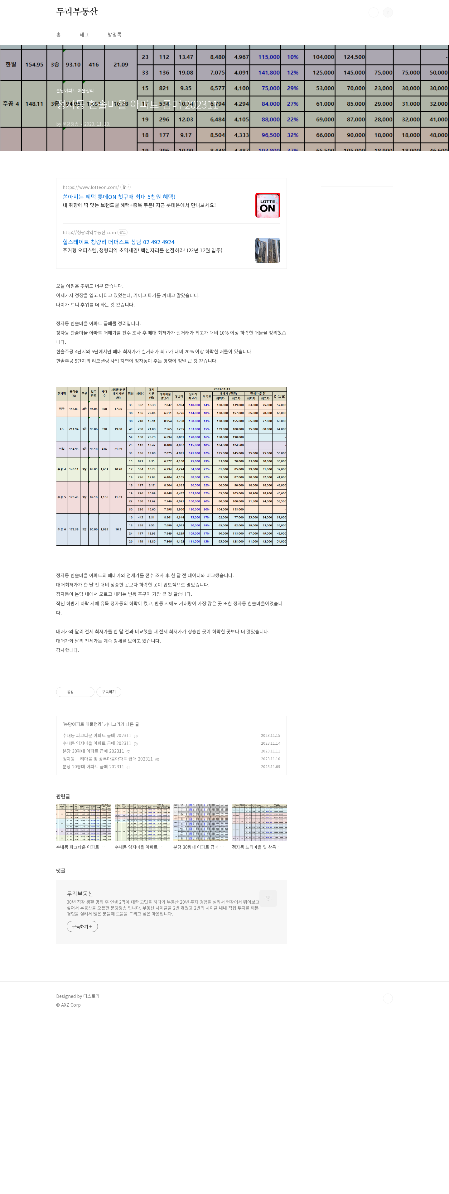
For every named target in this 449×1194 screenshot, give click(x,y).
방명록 (115, 34)
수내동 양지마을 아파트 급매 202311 (97, 918)
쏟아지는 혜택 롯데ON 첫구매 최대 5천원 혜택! (119, 196)
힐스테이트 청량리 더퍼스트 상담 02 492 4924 (118, 241)
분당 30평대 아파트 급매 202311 (93, 925)
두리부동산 (77, 12)
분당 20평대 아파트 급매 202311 (93, 941)
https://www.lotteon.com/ (91, 187)
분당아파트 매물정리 (83, 899)
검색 (373, 12)
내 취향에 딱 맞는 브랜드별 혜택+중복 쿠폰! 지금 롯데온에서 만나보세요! (139, 204)
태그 (84, 34)
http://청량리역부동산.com (89, 232)
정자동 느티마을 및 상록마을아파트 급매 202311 (108, 933)
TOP (388, 1173)
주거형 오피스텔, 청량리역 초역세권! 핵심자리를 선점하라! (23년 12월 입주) (142, 250)
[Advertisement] (171, 318)
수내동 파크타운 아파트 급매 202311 (97, 910)
